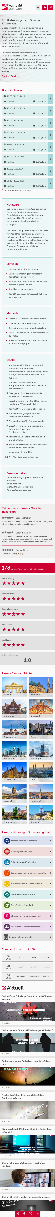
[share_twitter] (31, 1214)
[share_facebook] (24, 1214)
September (47, 967)
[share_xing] (18, 1214)
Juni (46, 957)
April (21, 957)
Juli (21, 967)
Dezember (46, 976)
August (34, 967)
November (34, 976)
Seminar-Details (10, 76)
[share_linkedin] (37, 1214)
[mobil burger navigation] (38, 7)
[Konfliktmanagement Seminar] (44, 7)
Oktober (21, 976)
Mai (34, 957)
